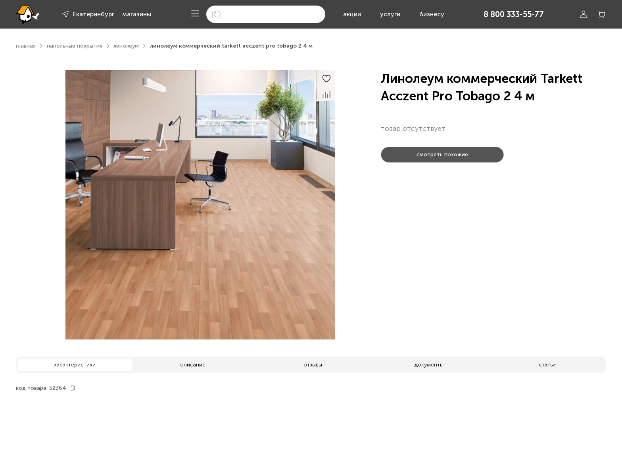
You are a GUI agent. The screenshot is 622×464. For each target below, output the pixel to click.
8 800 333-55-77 (514, 14)
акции (352, 14)
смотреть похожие (442, 154)
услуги (390, 14)
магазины (136, 14)
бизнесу (431, 14)
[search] (265, 14)
